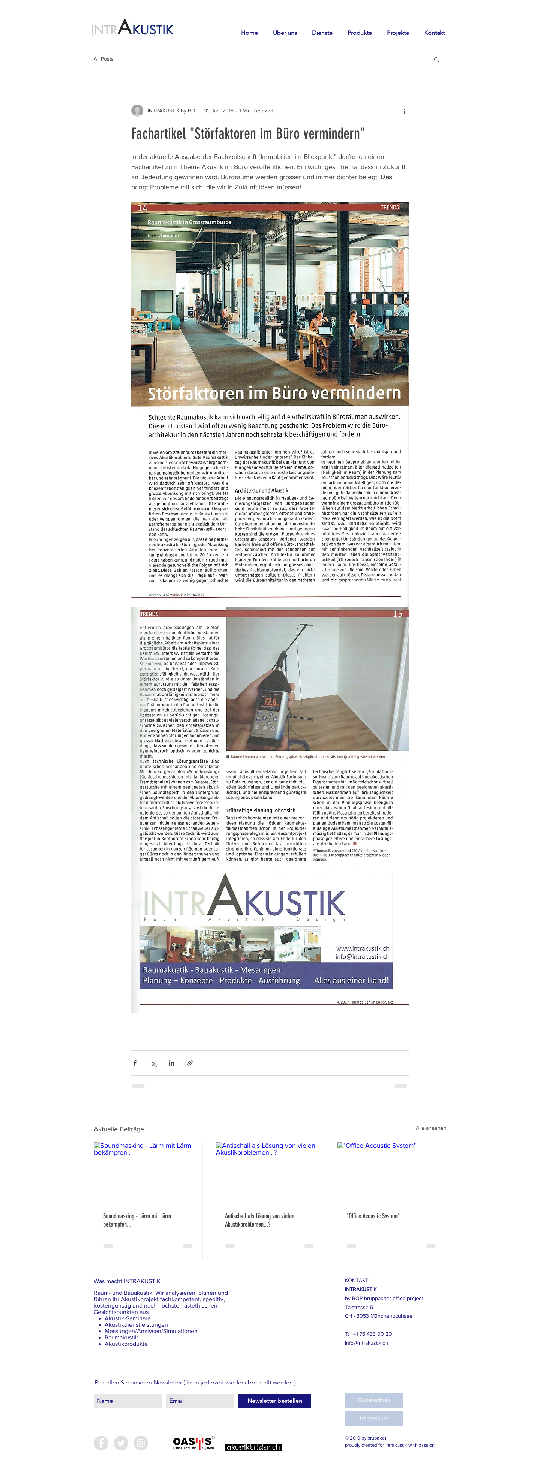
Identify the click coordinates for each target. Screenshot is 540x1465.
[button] (436, 59)
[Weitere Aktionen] (404, 110)
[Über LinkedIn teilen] (171, 1063)
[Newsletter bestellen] (274, 1401)
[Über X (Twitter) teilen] (153, 1063)
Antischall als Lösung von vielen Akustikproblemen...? (259, 1220)
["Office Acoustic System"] (392, 1172)
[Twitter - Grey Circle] (121, 1443)
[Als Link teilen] (190, 1063)
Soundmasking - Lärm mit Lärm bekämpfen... (137, 1220)
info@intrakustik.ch (366, 1343)
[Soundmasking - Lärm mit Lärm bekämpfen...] (148, 1172)
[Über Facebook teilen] (134, 1063)
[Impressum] (374, 1418)
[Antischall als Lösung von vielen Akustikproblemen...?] (270, 1172)
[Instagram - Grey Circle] (141, 1443)
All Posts (104, 59)
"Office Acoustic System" (373, 1216)
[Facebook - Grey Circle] (101, 1443)
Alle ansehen (431, 1128)
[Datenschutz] (374, 1400)
